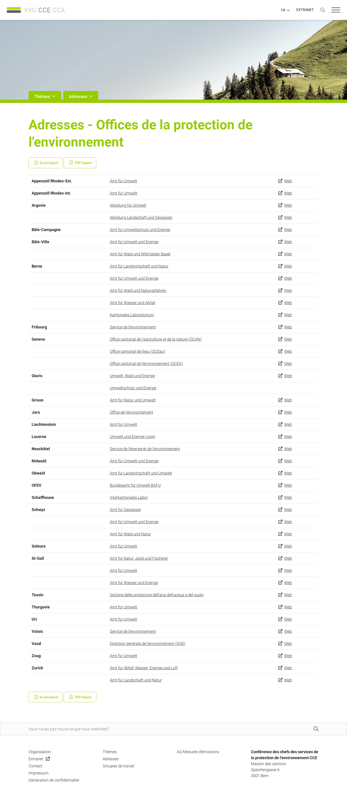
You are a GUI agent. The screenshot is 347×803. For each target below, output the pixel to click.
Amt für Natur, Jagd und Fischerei (139, 558)
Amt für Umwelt (123, 181)
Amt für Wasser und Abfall (132, 302)
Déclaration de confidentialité (54, 780)
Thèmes (110, 751)
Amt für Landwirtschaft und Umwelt (141, 473)
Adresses (111, 759)
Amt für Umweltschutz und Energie (140, 229)
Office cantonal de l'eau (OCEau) (137, 351)
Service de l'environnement (133, 327)
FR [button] (283, 10)
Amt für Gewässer (125, 509)
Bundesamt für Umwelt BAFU (135, 485)
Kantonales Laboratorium (132, 315)
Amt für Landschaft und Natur (136, 680)
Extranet (36, 759)
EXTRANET (305, 10)
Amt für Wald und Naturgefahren (138, 290)
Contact (35, 766)
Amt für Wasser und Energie (134, 582)
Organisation (40, 751)
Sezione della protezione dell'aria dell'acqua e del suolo (157, 595)
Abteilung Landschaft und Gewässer (141, 217)
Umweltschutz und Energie (133, 388)
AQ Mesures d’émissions (198, 751)
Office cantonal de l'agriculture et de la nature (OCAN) (156, 339)
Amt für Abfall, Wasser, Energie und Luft (144, 668)
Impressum (38, 773)
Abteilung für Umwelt (128, 205)
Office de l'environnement (131, 412)
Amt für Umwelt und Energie (134, 241)
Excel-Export (45, 163)
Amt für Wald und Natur (130, 534)
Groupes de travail (118, 766)
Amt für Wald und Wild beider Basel (140, 254)
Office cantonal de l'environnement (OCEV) (146, 363)
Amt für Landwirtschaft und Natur (139, 266)
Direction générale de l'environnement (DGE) (147, 643)
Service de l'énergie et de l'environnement (145, 448)
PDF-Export (80, 163)
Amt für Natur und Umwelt (133, 400)
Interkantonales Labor (129, 497)
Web (288, 181)
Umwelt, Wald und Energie (132, 375)
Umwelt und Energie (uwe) (132, 436)
